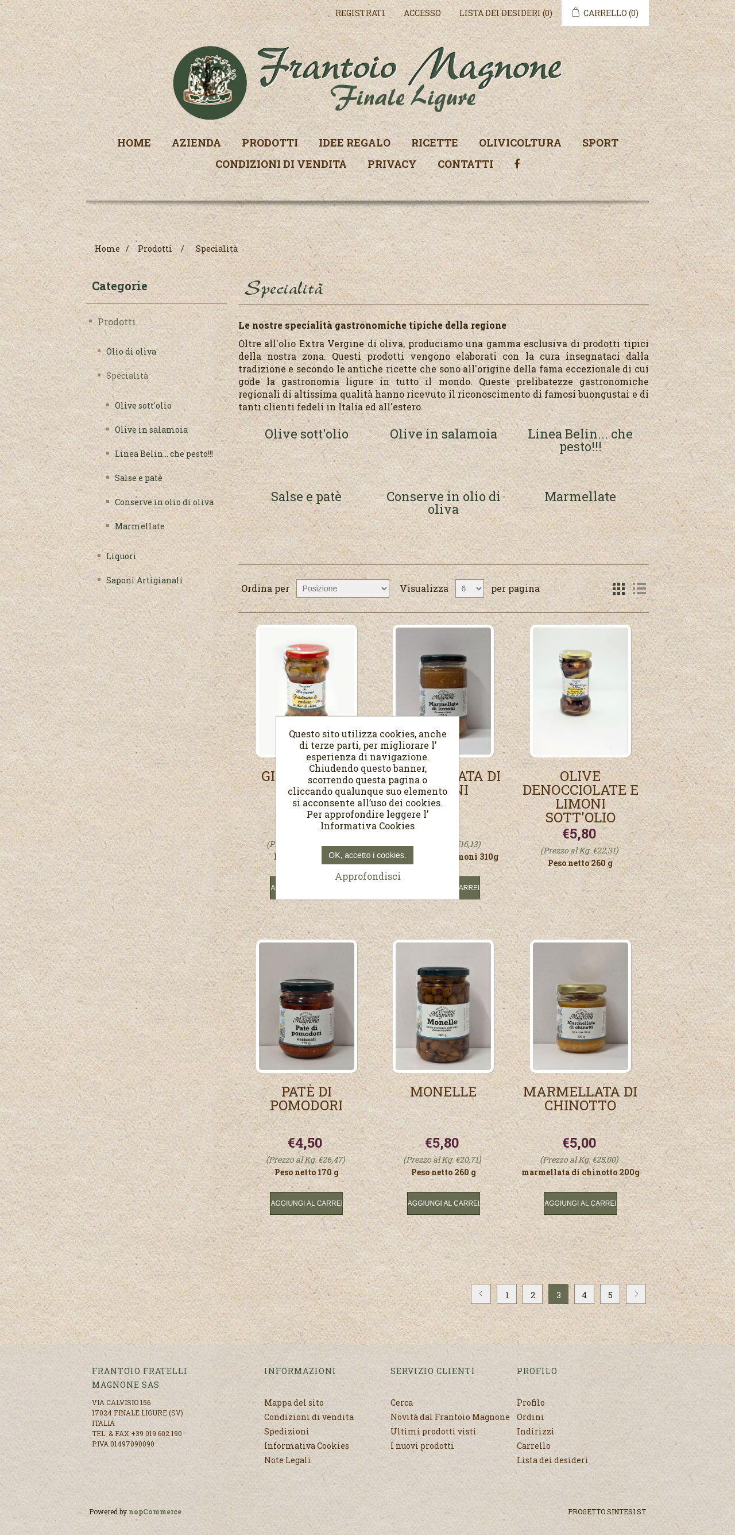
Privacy (392, 164)
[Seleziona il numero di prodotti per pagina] (469, 588)
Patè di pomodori (306, 1099)
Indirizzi (536, 1431)
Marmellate (140, 526)
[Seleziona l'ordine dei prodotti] (342, 588)
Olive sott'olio (143, 405)
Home (134, 142)
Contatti (465, 164)
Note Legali (287, 1460)
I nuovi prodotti (422, 1445)
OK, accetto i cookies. (367, 855)
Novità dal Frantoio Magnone (450, 1416)
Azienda (196, 142)
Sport (600, 142)
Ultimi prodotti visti (433, 1431)
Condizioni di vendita (281, 164)
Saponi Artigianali (144, 580)
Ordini (530, 1416)
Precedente (481, 1294)
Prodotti (270, 142)
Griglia (618, 588)
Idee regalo (354, 142)
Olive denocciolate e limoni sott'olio (581, 796)
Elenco (639, 588)
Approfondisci (368, 876)
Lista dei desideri (553, 1460)
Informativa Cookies (306, 1445)
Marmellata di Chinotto (580, 1099)
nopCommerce (155, 1511)
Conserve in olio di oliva (164, 502)
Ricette (434, 142)
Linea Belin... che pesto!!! (164, 453)
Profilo (531, 1402)
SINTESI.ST (626, 1511)
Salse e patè (139, 477)
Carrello (534, 1445)
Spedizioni (287, 1431)
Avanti (636, 1294)
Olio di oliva (131, 351)
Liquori (121, 556)
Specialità (127, 375)
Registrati (360, 12)
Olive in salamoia (151, 429)
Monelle (443, 1092)
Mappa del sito (294, 1402)
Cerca (401, 1402)
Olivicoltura (520, 142)
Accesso (422, 12)
